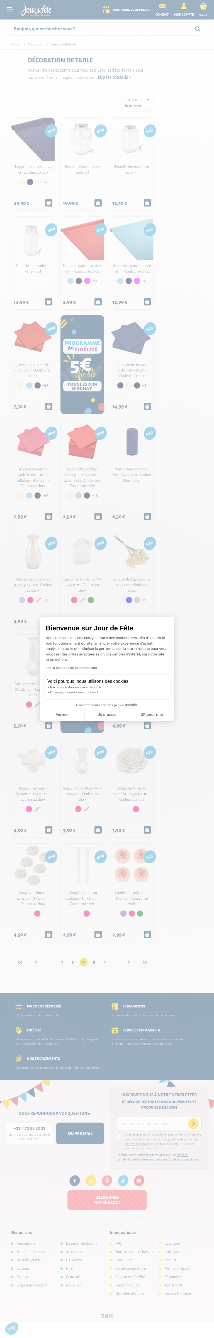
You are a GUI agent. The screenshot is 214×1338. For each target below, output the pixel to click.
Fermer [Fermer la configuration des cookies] (62, 714)
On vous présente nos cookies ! (74, 692)
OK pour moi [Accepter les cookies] (151, 714)
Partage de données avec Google (75, 687)
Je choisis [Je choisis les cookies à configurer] (107, 714)
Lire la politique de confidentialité (71, 668)
